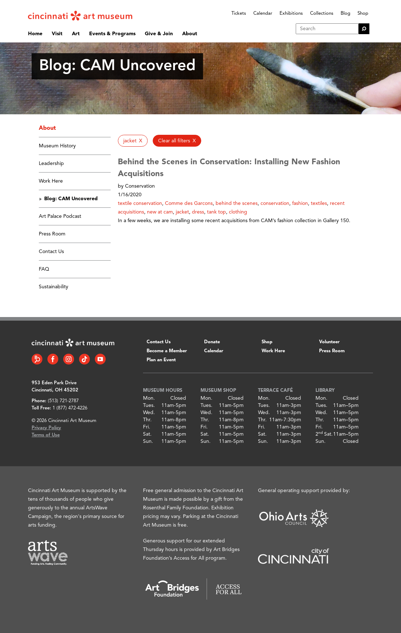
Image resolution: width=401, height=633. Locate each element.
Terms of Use (46, 435)
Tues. (149, 405)
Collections (321, 13)
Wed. (149, 412)
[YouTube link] (100, 359)
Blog (345, 13)
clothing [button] (238, 212)
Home (35, 33)
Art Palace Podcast (60, 216)
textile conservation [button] (140, 203)
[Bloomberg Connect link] (37, 359)
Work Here (51, 181)
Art (76, 33)
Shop (363, 13)
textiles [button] (319, 203)
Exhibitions (291, 13)
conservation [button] (275, 203)
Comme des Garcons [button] (189, 203)
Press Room (52, 234)
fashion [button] (300, 203)
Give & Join (159, 33)
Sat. (147, 434)
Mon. (149, 398)
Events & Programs (112, 33)
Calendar (262, 13)
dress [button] (198, 212)
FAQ (44, 269)
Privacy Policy (46, 428)
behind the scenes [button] (237, 203)
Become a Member (167, 351)
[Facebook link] (52, 359)
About (189, 33)
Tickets (238, 13)
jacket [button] (182, 212)
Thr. (147, 419)
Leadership (51, 163)
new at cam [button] (160, 212)
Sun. (148, 441)
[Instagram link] (68, 359)
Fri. (146, 427)
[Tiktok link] (84, 359)
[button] (133, 141)
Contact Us (51, 251)
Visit (57, 33)
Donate (212, 342)
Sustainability (53, 286)
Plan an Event (161, 360)
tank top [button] (216, 212)
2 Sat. (324, 434)
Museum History (57, 145)
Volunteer (329, 342)
